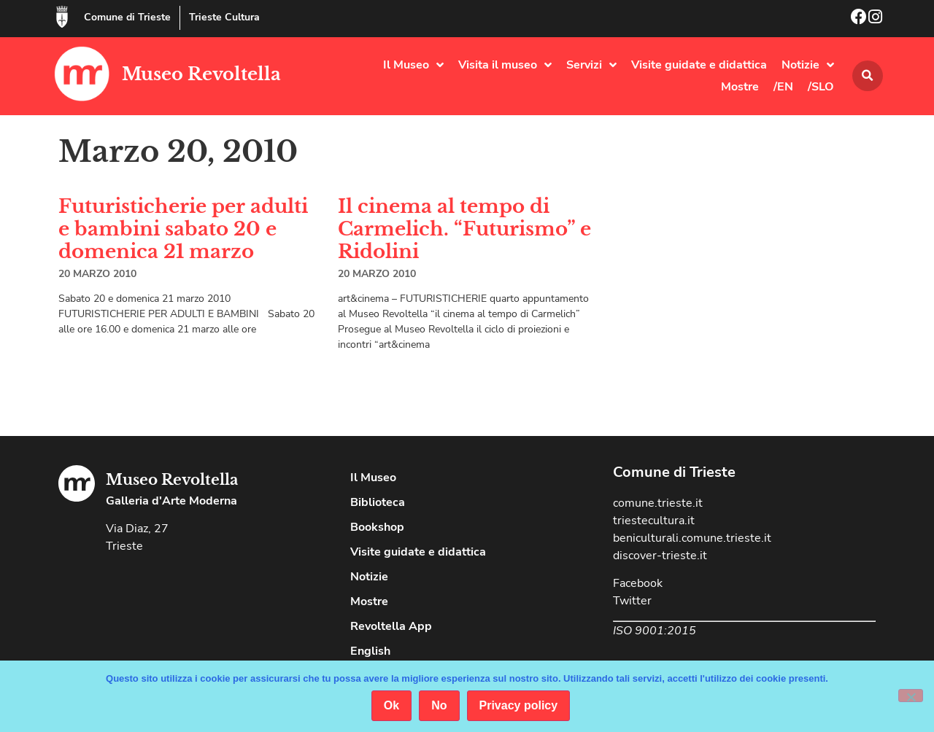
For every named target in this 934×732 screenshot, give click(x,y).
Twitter (632, 601)
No (439, 705)
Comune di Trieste (127, 17)
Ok (391, 705)
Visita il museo (505, 65)
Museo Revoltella (201, 74)
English (370, 651)
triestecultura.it (654, 521)
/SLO (821, 87)
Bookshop (377, 527)
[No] (910, 695)
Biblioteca (377, 502)
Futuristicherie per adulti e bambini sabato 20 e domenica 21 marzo (183, 229)
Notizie (807, 65)
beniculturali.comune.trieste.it (692, 538)
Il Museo (413, 65)
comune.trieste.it (658, 503)
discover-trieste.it (660, 556)
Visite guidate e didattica (699, 65)
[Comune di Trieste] (62, 17)
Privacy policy (518, 705)
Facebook (638, 583)
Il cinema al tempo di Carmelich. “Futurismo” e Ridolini (464, 229)
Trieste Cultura (224, 17)
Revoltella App (391, 626)
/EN (783, 87)
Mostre (740, 87)
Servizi (591, 65)
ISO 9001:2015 (654, 631)
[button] (867, 76)
